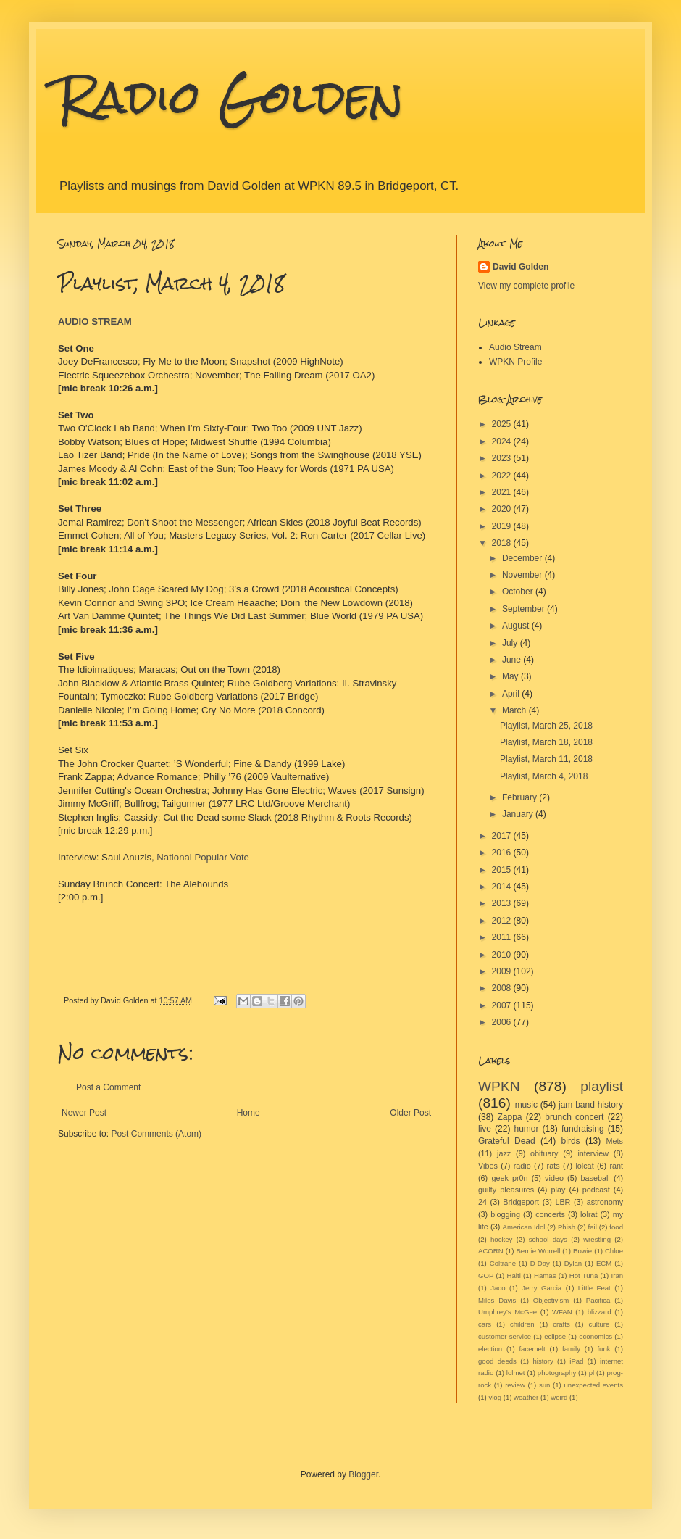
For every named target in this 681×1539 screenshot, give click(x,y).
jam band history (591, 1105)
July (511, 643)
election (490, 1349)
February (520, 797)
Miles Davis (497, 1300)
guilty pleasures (506, 1189)
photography (557, 1373)
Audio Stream (515, 347)
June (512, 660)
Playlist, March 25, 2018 (546, 726)
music (526, 1105)
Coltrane (503, 1263)
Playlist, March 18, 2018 (546, 742)
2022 (503, 475)
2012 (503, 921)
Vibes (488, 1165)
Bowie (582, 1251)
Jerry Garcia (541, 1288)
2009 (503, 971)
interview (593, 1153)
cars (484, 1324)
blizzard (599, 1312)
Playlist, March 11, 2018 (546, 759)
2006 (503, 1022)
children (522, 1324)
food (616, 1227)
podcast (596, 1189)
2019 (503, 526)
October (518, 591)
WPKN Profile (515, 362)
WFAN (562, 1312)
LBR (562, 1202)
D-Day (540, 1263)
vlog (494, 1397)
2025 (503, 424)
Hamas (545, 1275)
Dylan (573, 1263)
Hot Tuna (583, 1275)
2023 (503, 458)
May (511, 676)
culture (599, 1324)
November (523, 575)
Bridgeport (521, 1202)
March (515, 710)
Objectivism (551, 1300)
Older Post (410, 1113)
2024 (503, 441)
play (558, 1189)
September (524, 609)
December (523, 558)
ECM (603, 1263)
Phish (566, 1227)
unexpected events (593, 1385)
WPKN (499, 1086)
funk (603, 1349)
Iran (617, 1275)
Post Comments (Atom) (156, 1134)
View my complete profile (526, 286)
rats (553, 1165)
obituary (544, 1153)
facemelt (532, 1349)
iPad (576, 1361)
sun (544, 1385)
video (554, 1178)
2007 (503, 1005)
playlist (601, 1086)
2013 (503, 903)
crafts (561, 1324)
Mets (614, 1141)
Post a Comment (108, 1087)
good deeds (497, 1361)
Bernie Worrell (538, 1251)
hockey (501, 1239)
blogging (505, 1214)
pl (591, 1373)
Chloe (614, 1251)
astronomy (605, 1202)
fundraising (582, 1129)
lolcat (584, 1165)
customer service (504, 1336)
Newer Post (84, 1113)
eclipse (555, 1336)
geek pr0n (509, 1178)
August (517, 626)
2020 (503, 509)
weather (526, 1397)
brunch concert (574, 1117)
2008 (503, 988)
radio (522, 1165)
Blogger (363, 1474)
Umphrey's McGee (507, 1312)
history (542, 1361)
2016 (503, 852)
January (518, 814)
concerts (550, 1214)
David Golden (520, 267)
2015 (503, 870)
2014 (503, 886)
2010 (503, 955)
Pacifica (598, 1300)
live (484, 1129)
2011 (503, 937)
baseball (594, 1178)
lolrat (588, 1214)
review (515, 1385)
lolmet (515, 1373)
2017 (503, 836)
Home (248, 1113)
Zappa (510, 1117)
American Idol (524, 1227)
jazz (504, 1153)
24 (482, 1202)
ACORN (491, 1251)
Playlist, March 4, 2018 (544, 776)
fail (592, 1227)
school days (548, 1239)
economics (595, 1336)
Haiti (514, 1275)
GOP (485, 1275)
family (571, 1349)
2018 (503, 543)
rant (617, 1165)
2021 (503, 492)
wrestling (597, 1239)
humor (526, 1129)
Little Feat (594, 1288)
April (512, 694)
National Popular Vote (202, 857)
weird (559, 1397)
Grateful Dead (506, 1141)
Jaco (497, 1288)
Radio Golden (231, 97)
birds (570, 1141)
